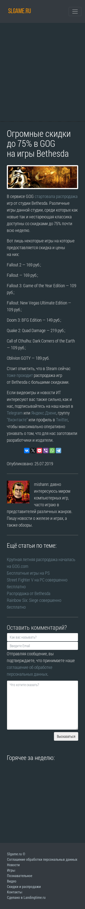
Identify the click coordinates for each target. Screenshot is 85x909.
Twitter (62, 419)
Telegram (15, 413)
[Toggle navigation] (75, 11)
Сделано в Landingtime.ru (26, 897)
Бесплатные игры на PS (29, 573)
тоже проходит (20, 375)
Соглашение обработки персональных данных (42, 859)
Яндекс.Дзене (43, 413)
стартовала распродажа (56, 196)
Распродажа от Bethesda (28, 593)
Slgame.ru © (16, 854)
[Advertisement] (42, 72)
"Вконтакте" (17, 419)
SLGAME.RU (19, 11)
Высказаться (66, 736)
